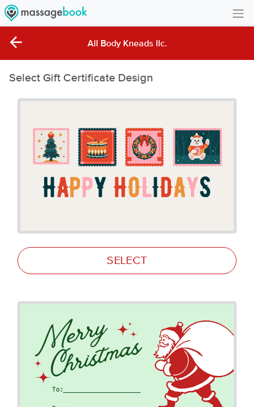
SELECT (127, 260)
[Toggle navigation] (238, 12)
